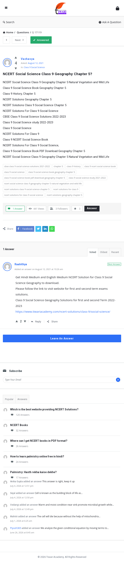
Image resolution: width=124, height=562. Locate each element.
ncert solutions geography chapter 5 (64, 195)
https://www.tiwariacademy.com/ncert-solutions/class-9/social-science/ (63, 311)
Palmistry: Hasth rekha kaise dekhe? (33, 472)
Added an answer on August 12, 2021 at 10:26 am (39, 269)
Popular (9, 399)
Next (19, 40)
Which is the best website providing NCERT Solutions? (44, 409)
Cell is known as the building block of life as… (59, 493)
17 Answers (19, 477)
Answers (22, 399)
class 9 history (74, 166)
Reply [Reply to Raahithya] (36, 321)
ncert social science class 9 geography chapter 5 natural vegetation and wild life (43, 183)
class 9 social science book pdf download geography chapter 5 (34, 177)
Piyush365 (15, 528)
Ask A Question (110, 22)
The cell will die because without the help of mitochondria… (68, 516)
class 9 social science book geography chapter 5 (51, 172)
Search (8, 22)
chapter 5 (58, 166)
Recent (115, 252)
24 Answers (19, 462)
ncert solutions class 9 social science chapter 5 (26, 189)
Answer (92, 208)
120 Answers (19, 414)
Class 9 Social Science (34, 67)
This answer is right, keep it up (58, 481)
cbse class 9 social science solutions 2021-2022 (27, 166)
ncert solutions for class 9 (65, 189)
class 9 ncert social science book (100, 166)
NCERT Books (19, 425)
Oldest (103, 252)
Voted (92, 252)
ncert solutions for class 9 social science (23, 195)
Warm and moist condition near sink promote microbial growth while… (76, 504)
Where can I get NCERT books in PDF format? (38, 440)
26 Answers (19, 446)
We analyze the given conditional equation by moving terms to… (75, 528)
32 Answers (19, 430)
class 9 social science (14, 172)
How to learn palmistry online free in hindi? (37, 456)
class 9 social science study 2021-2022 (87, 177)
